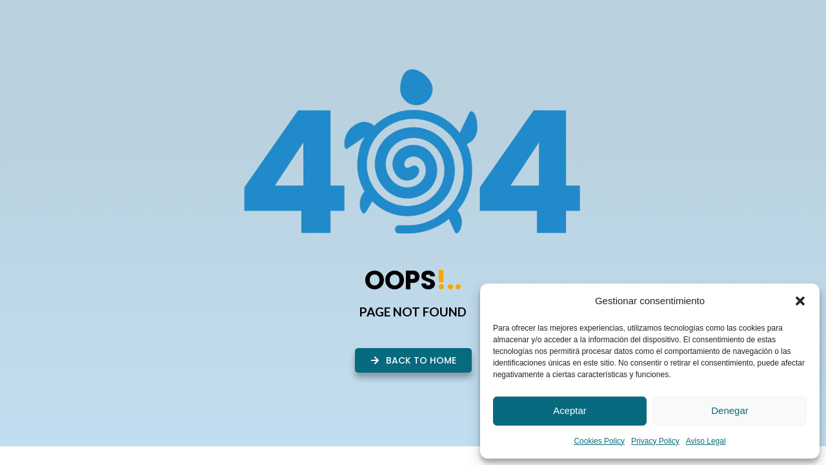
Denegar (730, 410)
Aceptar (570, 410)
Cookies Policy (599, 441)
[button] (800, 300)
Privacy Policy (655, 441)
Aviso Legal (706, 441)
